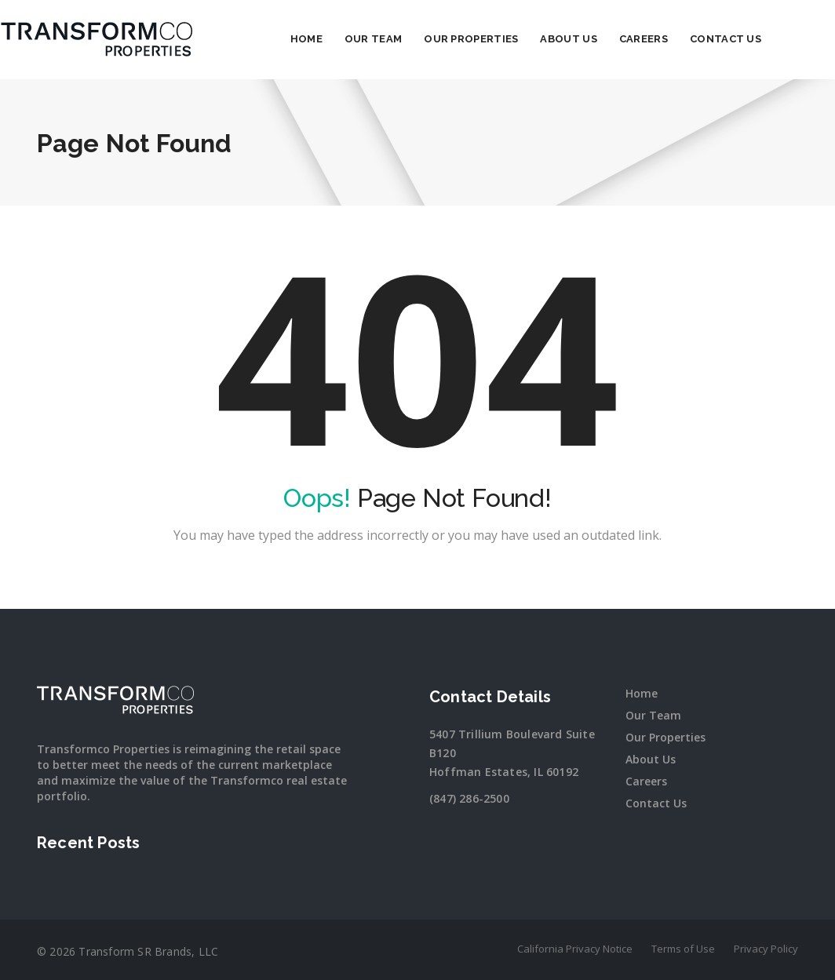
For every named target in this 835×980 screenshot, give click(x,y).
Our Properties (508, 39)
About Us (605, 39)
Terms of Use (683, 949)
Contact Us (762, 39)
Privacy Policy (766, 949)
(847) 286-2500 (469, 798)
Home (343, 39)
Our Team (410, 39)
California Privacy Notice (575, 949)
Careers (680, 39)
